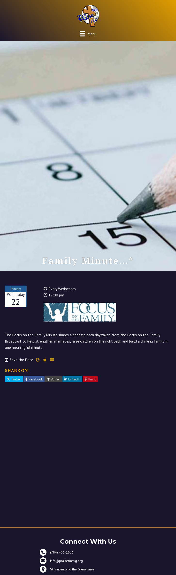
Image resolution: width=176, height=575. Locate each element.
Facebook (34, 379)
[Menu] (88, 34)
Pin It (90, 379)
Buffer (53, 379)
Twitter (14, 379)
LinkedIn (72, 379)
